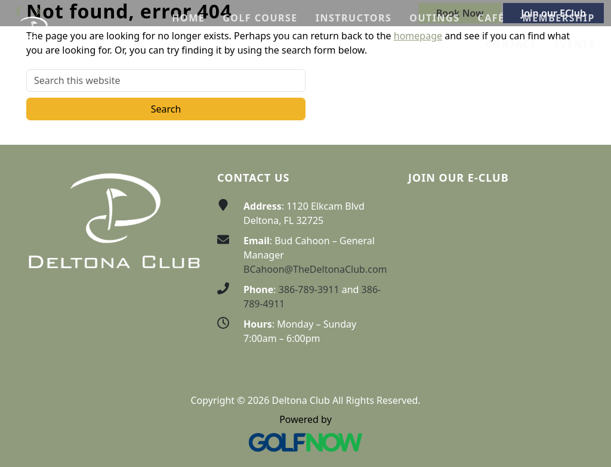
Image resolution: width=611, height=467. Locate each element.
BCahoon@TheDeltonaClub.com (315, 269)
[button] (260, 18)
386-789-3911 (309, 289)
